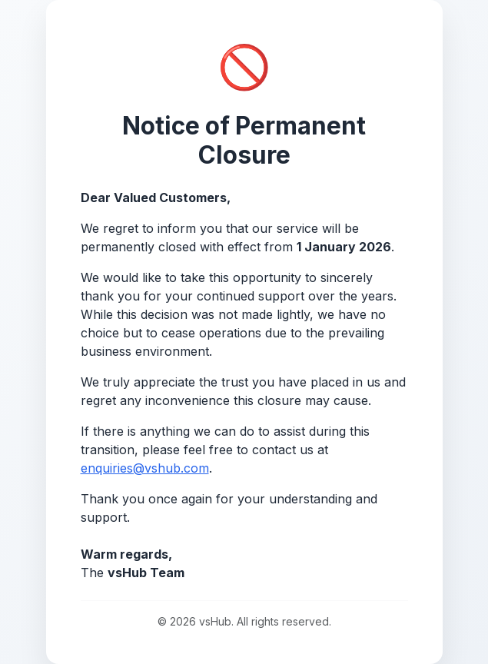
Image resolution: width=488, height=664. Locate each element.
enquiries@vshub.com (145, 468)
